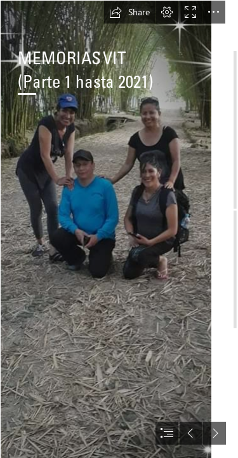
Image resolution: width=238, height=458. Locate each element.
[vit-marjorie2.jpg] (105, 229)
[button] (129, 12)
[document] (119, 229)
